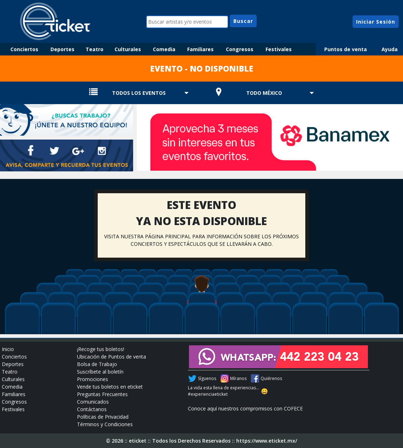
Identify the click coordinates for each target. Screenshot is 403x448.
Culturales (128, 49)
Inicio (8, 349)
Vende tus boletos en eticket (110, 386)
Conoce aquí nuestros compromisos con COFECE (245, 408)
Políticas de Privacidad (102, 416)
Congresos (239, 49)
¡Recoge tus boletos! (100, 349)
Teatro (94, 49)
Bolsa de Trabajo (97, 364)
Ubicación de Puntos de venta (111, 356)
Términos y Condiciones (105, 424)
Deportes (62, 49)
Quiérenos (271, 378)
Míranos (238, 378)
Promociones (92, 379)
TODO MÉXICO (264, 92)
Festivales (279, 49)
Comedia (164, 49)
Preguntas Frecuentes (102, 394)
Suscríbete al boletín (100, 371)
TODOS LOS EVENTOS (139, 92)
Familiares (200, 49)
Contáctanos (92, 409)
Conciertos (24, 49)
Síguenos (207, 378)
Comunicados (93, 401)
